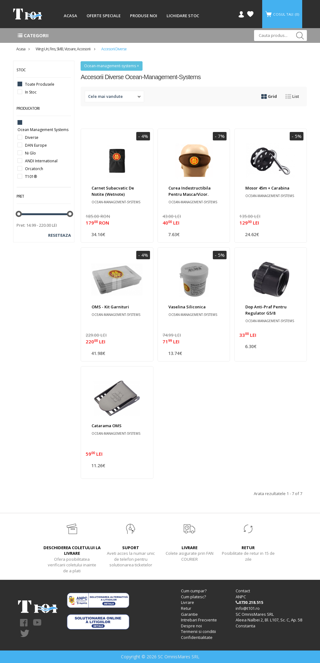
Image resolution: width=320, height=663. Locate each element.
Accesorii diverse (114, 49)
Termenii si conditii (198, 631)
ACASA (70, 15)
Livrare (187, 602)
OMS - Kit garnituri (110, 307)
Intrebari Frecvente (199, 620)
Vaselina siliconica (187, 307)
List (292, 96)
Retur (186, 608)
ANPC (241, 597)
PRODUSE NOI (143, 15)
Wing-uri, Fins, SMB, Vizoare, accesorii (63, 49)
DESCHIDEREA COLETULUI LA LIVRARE (72, 550)
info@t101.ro (248, 608)
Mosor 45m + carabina (267, 188)
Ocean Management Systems (43, 129)
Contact (243, 591)
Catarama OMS (107, 425)
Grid (269, 96)
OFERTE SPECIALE (104, 15)
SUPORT (130, 547)
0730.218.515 (249, 602)
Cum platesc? (193, 597)
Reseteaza (59, 235)
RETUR (248, 547)
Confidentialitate (196, 637)
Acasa (20, 49)
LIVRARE (190, 547)
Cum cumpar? (194, 591)
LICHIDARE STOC (183, 15)
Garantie (189, 614)
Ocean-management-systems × (111, 65)
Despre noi (191, 626)
